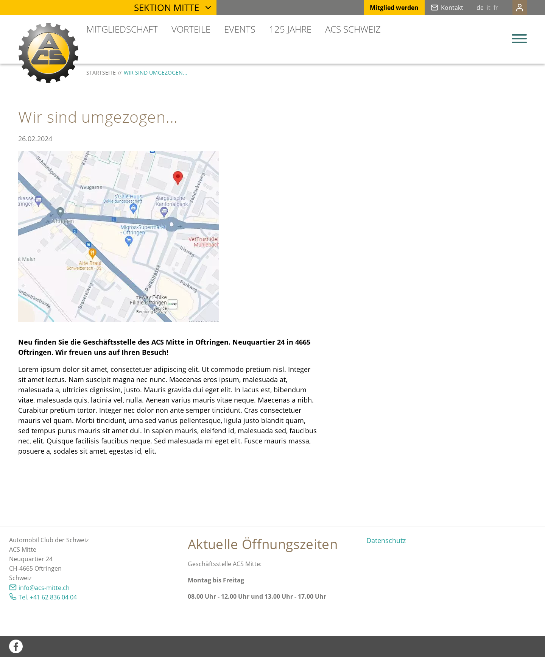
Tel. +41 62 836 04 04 (48, 597)
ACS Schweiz (353, 29)
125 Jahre (290, 29)
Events (239, 29)
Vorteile (190, 29)
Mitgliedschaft (122, 29)
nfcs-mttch (44, 588)
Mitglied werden (379, 7)
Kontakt (437, 7)
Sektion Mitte (166, 7)
